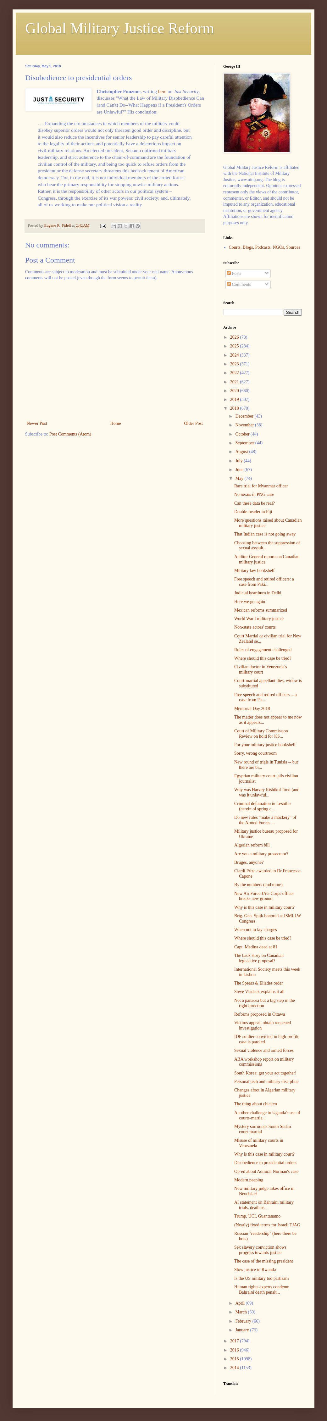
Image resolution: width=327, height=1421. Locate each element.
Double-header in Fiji (253, 511)
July (239, 460)
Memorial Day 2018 (252, 708)
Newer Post (37, 423)
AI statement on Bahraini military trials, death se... (264, 1205)
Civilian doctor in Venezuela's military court (260, 669)
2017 (235, 1341)
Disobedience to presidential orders (265, 1162)
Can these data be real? (254, 503)
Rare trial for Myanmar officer (261, 486)
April (240, 1303)
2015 (235, 1359)
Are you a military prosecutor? (261, 854)
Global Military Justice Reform (119, 28)
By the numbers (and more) (258, 884)
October (243, 434)
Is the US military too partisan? (261, 1278)
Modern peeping (248, 1180)
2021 (235, 382)
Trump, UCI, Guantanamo (257, 1216)
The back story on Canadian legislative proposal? (259, 958)
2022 (235, 372)
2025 (235, 346)
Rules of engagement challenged (262, 649)
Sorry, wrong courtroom (255, 753)
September (245, 443)
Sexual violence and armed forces (264, 1050)
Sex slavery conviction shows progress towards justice (260, 1250)
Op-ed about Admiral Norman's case (266, 1171)
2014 (235, 1367)
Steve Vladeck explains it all (259, 991)
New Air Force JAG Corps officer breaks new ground (264, 896)
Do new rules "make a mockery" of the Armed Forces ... (265, 820)
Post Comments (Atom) (70, 434)
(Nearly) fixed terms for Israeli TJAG (267, 1225)
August (242, 451)
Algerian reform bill (252, 845)
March (241, 1312)
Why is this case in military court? (264, 907)
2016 (235, 1350)
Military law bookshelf (254, 570)
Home (115, 423)
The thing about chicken (255, 1104)
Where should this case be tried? (262, 658)
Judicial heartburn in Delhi (257, 593)
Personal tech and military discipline (266, 1081)
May (239, 478)
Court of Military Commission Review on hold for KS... (261, 734)
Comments (239, 284)
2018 (235, 408)
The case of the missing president (263, 1261)
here (162, 91)
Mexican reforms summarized (260, 610)
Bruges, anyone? (248, 862)
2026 (235, 337)
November (245, 425)
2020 (235, 390)
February (243, 1321)
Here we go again (249, 601)
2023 (235, 364)
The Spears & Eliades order (258, 983)
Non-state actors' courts (255, 627)
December (244, 416)
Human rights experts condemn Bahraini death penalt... (261, 1290)
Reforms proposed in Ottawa (259, 1014)
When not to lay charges (255, 929)
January (242, 1330)
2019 (235, 399)
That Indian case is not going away (265, 534)
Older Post (193, 423)
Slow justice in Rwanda (255, 1269)
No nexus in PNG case (254, 494)
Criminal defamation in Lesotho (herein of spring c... (262, 806)
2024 (235, 355)
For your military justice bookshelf (265, 744)
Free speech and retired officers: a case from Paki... (264, 582)
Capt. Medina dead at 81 (255, 947)
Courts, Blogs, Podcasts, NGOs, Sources (264, 247)
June (239, 469)
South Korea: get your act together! (265, 1073)
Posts (234, 273)
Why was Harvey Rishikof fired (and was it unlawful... (266, 792)
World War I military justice (259, 618)
